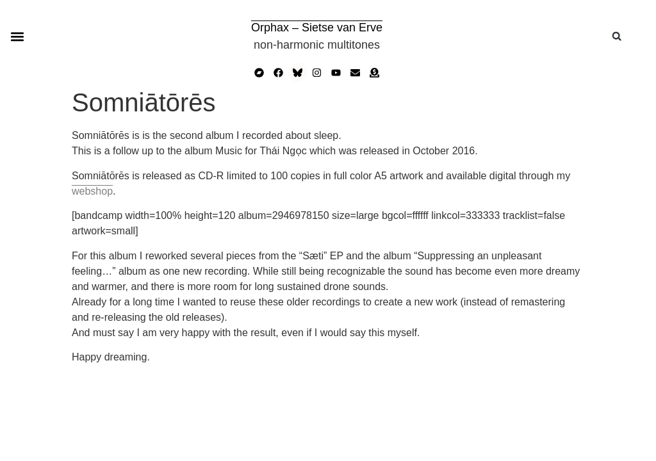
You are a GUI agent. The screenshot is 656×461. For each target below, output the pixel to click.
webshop (92, 191)
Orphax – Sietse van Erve (316, 27)
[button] (17, 36)
